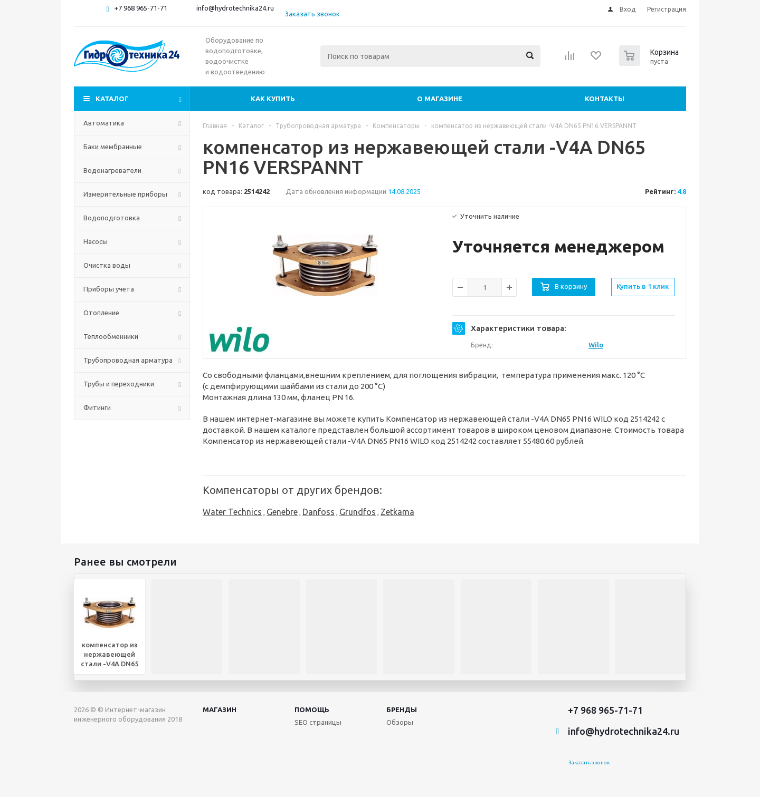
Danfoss (318, 512)
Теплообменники (110, 336)
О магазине (439, 98)
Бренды (401, 709)
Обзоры (399, 722)
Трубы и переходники (118, 383)
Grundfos (357, 512)
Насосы (95, 241)
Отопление (101, 312)
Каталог (112, 98)
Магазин (219, 709)
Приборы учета (108, 289)
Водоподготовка (111, 217)
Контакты (604, 98)
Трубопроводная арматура (128, 360)
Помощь (311, 709)
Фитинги (97, 407)
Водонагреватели (112, 170)
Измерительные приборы (125, 194)
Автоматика (103, 123)
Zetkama (397, 512)
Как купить (273, 98)
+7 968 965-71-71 (140, 8)
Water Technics (232, 512)
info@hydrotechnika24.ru (235, 8)
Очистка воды (106, 265)
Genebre (282, 512)
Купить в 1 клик (642, 286)
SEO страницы (317, 722)
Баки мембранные (112, 146)
